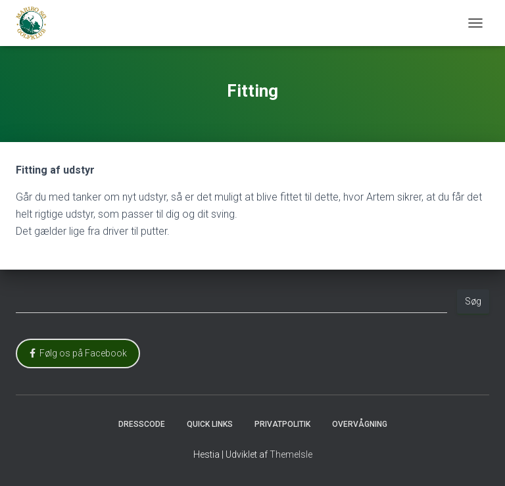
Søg (473, 301)
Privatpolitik (282, 424)
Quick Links (210, 424)
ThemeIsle (291, 454)
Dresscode (141, 424)
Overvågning (359, 424)
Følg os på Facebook (78, 353)
